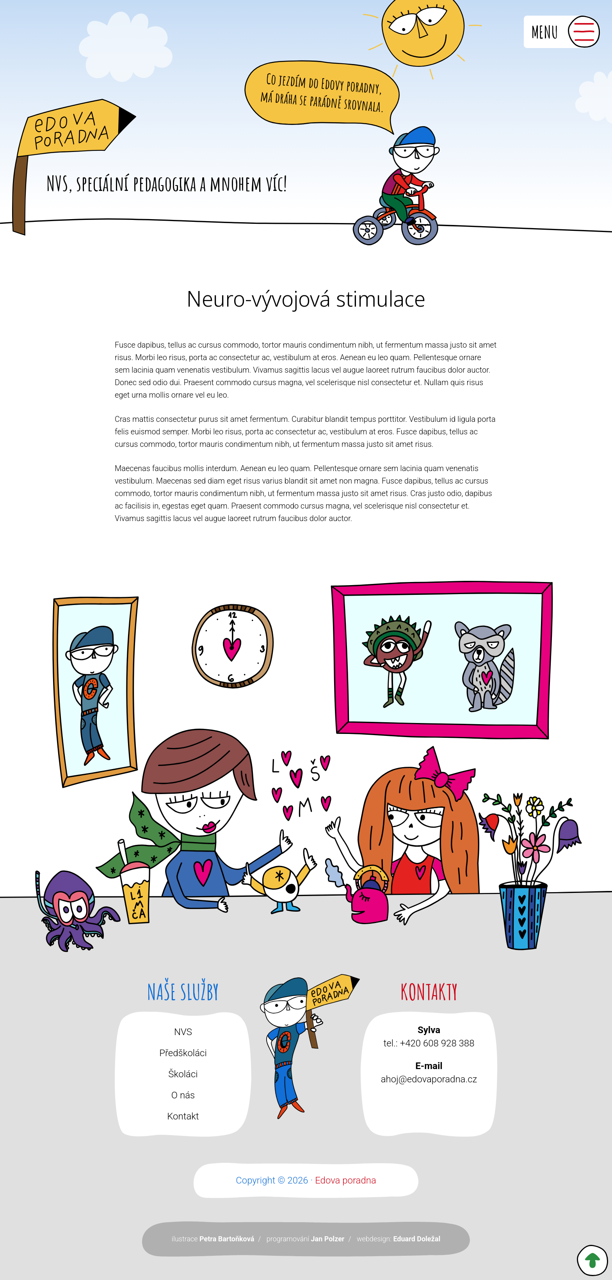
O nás (183, 1095)
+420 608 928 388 (437, 1043)
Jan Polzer (327, 1239)
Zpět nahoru (592, 1260)
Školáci (182, 1074)
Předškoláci (183, 1053)
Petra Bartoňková (226, 1239)
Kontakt (183, 1116)
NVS (183, 1031)
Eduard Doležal (416, 1239)
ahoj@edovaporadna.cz (429, 1079)
